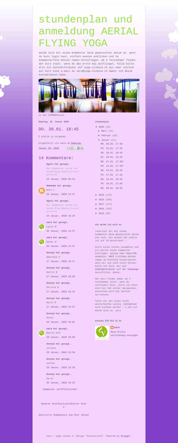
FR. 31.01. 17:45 (111, 148)
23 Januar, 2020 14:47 (60, 194)
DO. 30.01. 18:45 (111, 153)
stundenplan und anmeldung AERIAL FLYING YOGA (89, 31)
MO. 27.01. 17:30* (112, 161)
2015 (102, 213)
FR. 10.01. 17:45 (111, 183)
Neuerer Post (49, 404)
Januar (106, 140)
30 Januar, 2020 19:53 (60, 382)
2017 (102, 204)
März (104, 131)
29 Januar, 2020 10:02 (60, 322)
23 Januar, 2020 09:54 (60, 179)
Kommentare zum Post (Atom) (71, 415)
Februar (106, 135)
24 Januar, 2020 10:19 (60, 216)
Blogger (125, 436)
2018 (102, 199)
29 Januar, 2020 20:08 (60, 337)
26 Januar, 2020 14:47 (60, 246)
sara (49, 222)
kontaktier (130, 304)
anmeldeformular (105, 269)
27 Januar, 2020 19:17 (60, 261)
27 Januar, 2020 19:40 (60, 276)
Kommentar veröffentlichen (60, 389)
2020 (102, 127)
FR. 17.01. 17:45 (111, 175)
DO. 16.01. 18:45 (111, 179)
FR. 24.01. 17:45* (112, 166)
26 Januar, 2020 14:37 (60, 231)
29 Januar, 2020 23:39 (60, 352)
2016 (102, 208)
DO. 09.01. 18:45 (111, 188)
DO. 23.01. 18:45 (111, 170)
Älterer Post (78, 404)
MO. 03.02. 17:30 (111, 144)
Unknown (51, 185)
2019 (102, 195)
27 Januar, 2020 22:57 (60, 307)
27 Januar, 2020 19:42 (60, 291)
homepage (133, 269)
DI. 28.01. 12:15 (111, 157)
